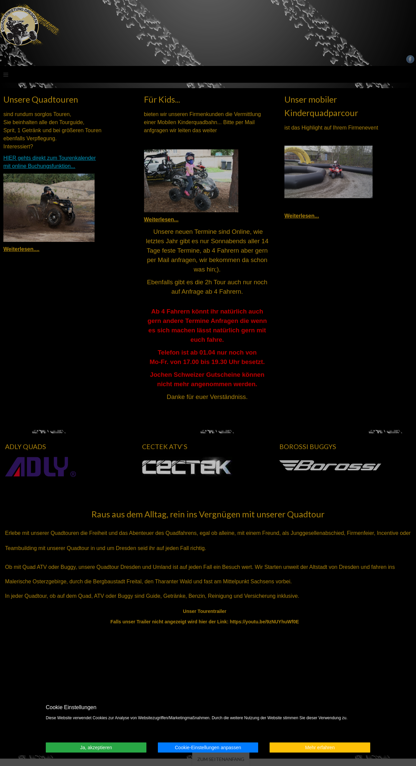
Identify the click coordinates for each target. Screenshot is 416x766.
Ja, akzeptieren (96, 747)
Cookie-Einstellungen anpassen (208, 747)
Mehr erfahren (320, 747)
